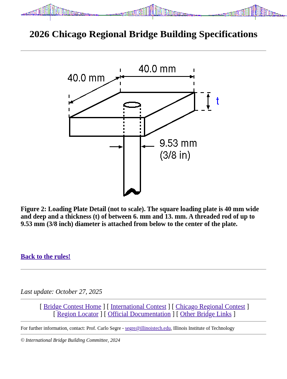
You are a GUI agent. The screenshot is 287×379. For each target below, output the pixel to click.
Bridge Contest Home (72, 306)
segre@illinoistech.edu (148, 328)
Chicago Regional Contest (210, 306)
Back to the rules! (45, 256)
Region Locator (77, 313)
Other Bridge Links (205, 313)
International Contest (138, 306)
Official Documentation (139, 313)
